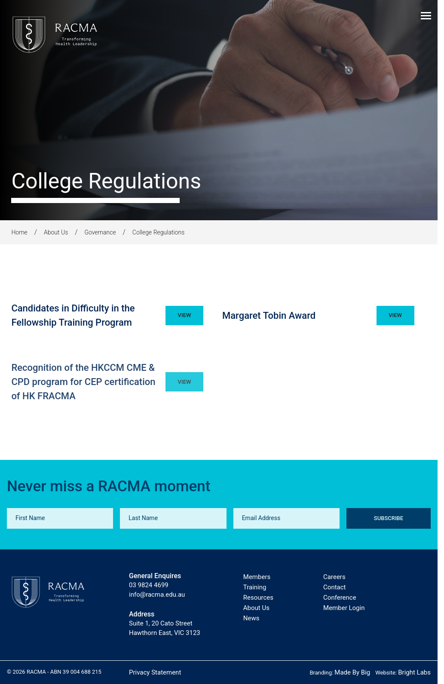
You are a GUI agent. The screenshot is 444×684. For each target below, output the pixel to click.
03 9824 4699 (148, 585)
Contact (334, 587)
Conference (339, 597)
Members (256, 577)
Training (254, 587)
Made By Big (352, 672)
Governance (100, 232)
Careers (334, 577)
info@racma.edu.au (157, 594)
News (251, 618)
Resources (258, 597)
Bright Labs (414, 672)
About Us (56, 232)
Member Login (343, 608)
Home (19, 232)
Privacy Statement (155, 672)
